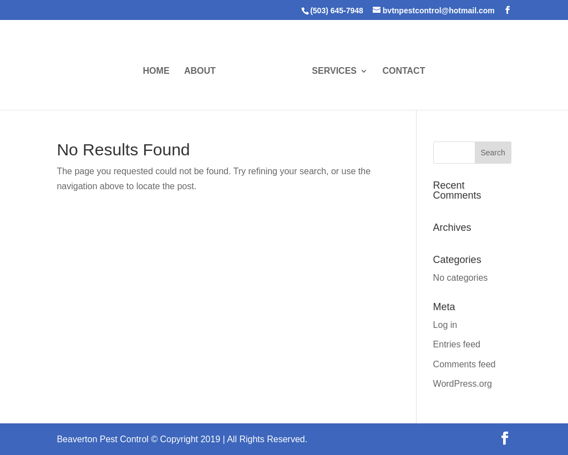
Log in (445, 325)
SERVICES (334, 71)
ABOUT (200, 71)
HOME (156, 71)
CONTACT (403, 71)
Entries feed (456, 344)
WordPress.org (462, 383)
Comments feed (464, 364)
